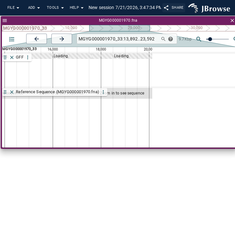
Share (173, 7)
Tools (56, 8)
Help (77, 8)
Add (35, 8)
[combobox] (117, 39)
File (14, 8)
